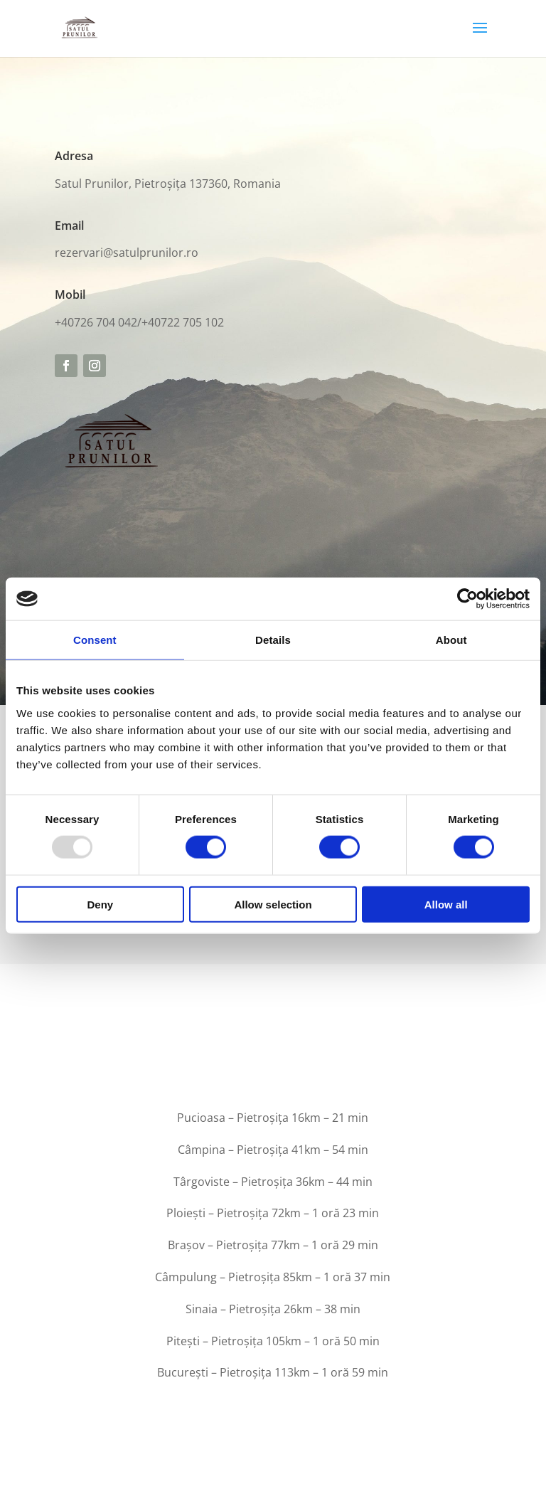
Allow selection (272, 904)
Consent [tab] (95, 640)
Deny (100, 904)
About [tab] (451, 640)
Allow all (446, 904)
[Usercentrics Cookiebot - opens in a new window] (467, 599)
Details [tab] (273, 640)
